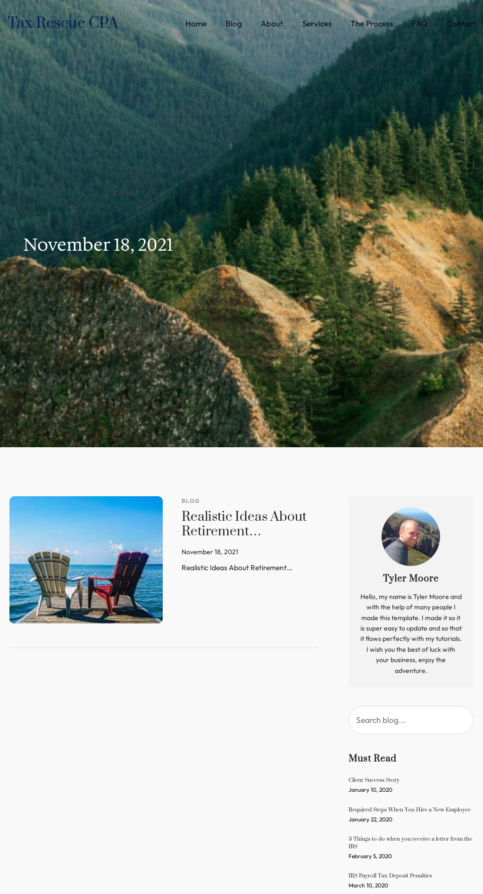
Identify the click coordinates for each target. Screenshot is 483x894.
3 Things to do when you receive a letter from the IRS (410, 842)
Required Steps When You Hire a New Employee (410, 809)
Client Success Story (374, 779)
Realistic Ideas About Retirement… (244, 525)
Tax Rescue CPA (63, 23)
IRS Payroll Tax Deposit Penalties (390, 875)
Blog (191, 500)
